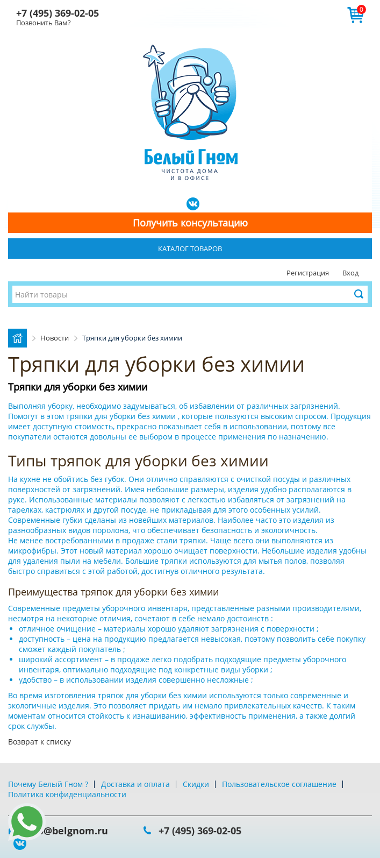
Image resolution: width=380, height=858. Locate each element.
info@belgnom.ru (66, 830)
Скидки (196, 784)
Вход (350, 273)
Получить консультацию (190, 222)
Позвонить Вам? (43, 22)
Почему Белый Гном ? (48, 784)
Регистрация (307, 273)
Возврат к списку (39, 741)
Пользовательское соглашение (279, 784)
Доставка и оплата (135, 784)
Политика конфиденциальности (67, 794)
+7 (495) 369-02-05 (57, 12)
